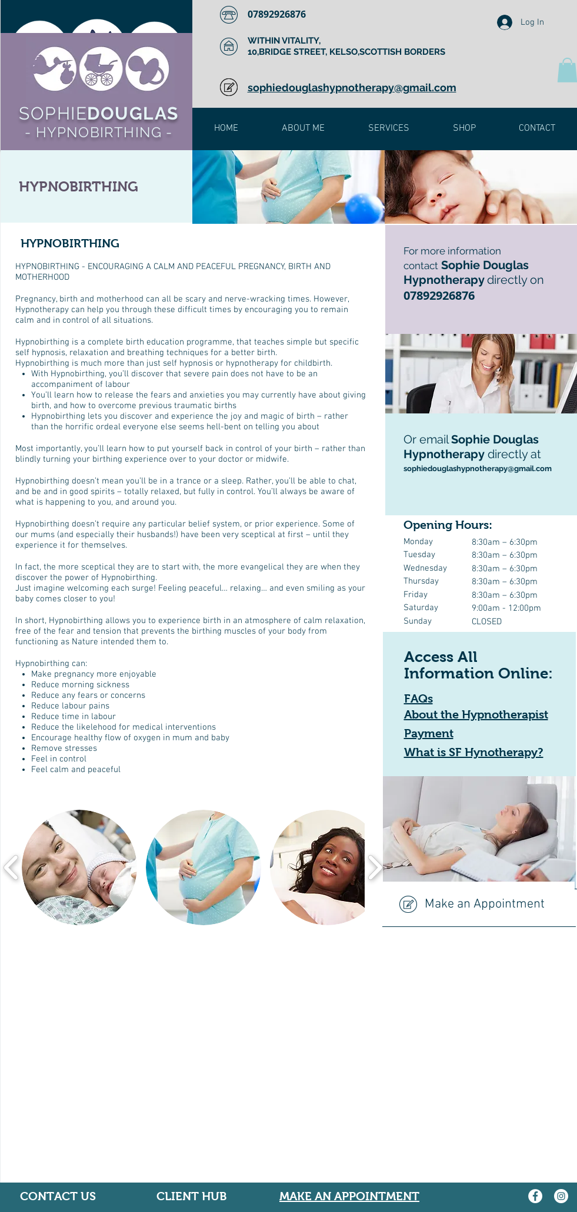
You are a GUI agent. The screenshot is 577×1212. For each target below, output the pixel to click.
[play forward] (375, 868)
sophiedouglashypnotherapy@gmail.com (477, 468)
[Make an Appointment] (478, 905)
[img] (288, 187)
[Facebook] (535, 1196)
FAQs (418, 698)
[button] (79, 867)
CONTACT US (58, 1196)
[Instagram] (561, 1196)
